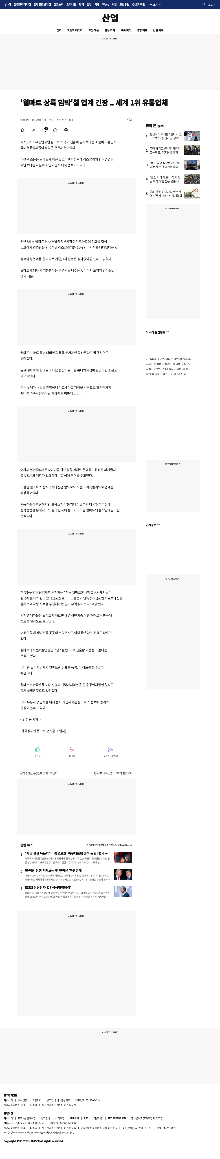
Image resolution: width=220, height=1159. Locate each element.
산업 (89, 4)
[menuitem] (22, 130)
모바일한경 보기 (124, 773)
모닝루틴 (124, 4)
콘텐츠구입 (30, 1118)
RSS (86, 1118)
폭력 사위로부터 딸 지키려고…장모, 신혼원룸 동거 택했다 (165, 152)
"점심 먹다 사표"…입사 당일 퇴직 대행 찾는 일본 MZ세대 (165, 181)
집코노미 (58, 4)
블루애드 (65, 1100)
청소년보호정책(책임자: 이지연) (147, 1118)
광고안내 (51, 1100)
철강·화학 (109, 30)
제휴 (20, 1118)
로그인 (211, 4)
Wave (105, 4)
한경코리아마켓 (22, 4)
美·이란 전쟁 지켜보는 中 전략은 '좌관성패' (53, 870)
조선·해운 (93, 30)
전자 (59, 30)
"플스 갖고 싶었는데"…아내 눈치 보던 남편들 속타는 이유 (165, 167)
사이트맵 (59, 1118)
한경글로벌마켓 (42, 4)
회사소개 (8, 1100)
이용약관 (98, 1118)
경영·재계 (142, 30)
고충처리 (36, 1100)
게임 (114, 4)
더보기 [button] (153, 4)
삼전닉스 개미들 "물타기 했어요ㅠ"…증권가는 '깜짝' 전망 (166, 138)
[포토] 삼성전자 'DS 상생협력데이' (48, 887)
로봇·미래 (126, 30)
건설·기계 (158, 30)
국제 (96, 4)
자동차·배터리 (75, 30)
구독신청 (22, 1100)
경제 (81, 4)
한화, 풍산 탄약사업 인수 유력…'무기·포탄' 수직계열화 (166, 193)
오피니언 (71, 4)
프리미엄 (140, 4)
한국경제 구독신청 (103, 773)
